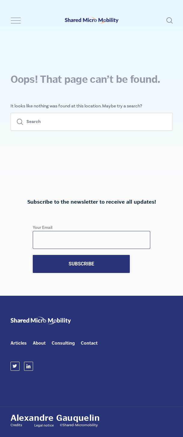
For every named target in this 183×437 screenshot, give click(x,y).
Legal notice (44, 425)
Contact (89, 343)
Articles (19, 343)
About (39, 343)
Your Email (91, 234)
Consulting (63, 343)
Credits (16, 425)
